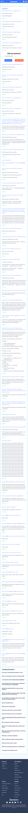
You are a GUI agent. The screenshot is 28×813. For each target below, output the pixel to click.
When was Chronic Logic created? (9, 743)
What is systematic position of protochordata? (12, 739)
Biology (15, 768)
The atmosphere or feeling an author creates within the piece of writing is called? (13, 698)
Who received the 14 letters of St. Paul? (10, 722)
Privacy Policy (17, 790)
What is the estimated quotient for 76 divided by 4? (13, 746)
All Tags (3, 766)
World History (17, 770)
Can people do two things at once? (9, 750)
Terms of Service (17, 788)
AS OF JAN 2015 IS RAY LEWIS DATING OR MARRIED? (13, 679)
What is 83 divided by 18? (7, 703)
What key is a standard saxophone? (10, 735)
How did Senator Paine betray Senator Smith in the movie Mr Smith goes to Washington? (13, 684)
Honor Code (4, 785)
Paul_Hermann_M (17, 162)
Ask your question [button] (19, 60)
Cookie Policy (17, 794)
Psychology (16, 774)
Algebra (15, 763)
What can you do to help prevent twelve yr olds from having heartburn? (13, 731)
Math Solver (4, 792)
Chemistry (16, 766)
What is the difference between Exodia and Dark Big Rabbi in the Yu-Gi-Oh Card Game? (13, 694)
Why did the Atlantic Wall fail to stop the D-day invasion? (12, 689)
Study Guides (4, 790)
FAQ (3, 794)
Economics (16, 779)
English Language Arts (18, 772)
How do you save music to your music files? (11, 710)
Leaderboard (4, 763)
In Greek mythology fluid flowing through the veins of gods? (14, 718)
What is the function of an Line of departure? (12, 714)
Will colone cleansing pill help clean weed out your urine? (13, 726)
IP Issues (16, 796)
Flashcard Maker (5, 788)
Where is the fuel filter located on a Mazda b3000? (13, 676)
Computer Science (18, 777)
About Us (16, 783)
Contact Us (16, 785)
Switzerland (6, 162)
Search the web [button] (8, 60)
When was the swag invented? (8, 706)
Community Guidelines (6, 783)
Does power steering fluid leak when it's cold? (12, 672)
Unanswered (4, 768)
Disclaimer (16, 792)
